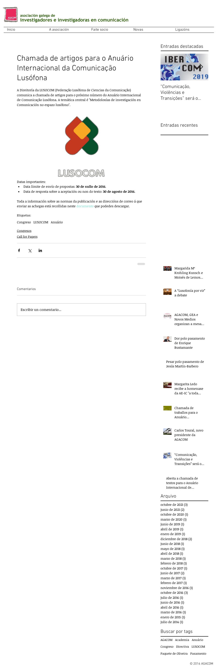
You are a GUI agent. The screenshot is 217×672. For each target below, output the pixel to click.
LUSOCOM (40, 222)
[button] (67, 30)
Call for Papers (27, 236)
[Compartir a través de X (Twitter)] (30, 250)
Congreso (24, 222)
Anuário (57, 222)
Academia (182, 640)
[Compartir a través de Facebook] (19, 250)
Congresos (24, 231)
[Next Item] (201, 67)
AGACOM (166, 640)
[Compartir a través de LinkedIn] (40, 250)
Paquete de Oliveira (174, 653)
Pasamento (198, 653)
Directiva (182, 646)
